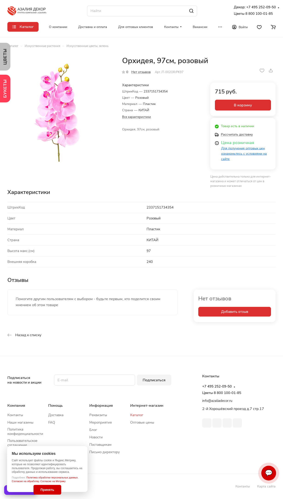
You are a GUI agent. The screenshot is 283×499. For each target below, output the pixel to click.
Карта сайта (266, 486)
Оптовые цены (142, 422)
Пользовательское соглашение (22, 442)
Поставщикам (100, 444)
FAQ (51, 422)
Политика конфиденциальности (25, 431)
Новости (96, 437)
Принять (47, 490)
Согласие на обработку (25, 481)
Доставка (55, 415)
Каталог (136, 415)
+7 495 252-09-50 (261, 7)
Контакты (15, 415)
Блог (93, 430)
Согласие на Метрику (53, 481)
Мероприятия (100, 422)
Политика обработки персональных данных (52, 477)
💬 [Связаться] (268, 473)
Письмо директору (104, 452)
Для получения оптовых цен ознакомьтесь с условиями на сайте (244, 153)
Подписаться (154, 380)
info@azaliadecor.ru (217, 400)
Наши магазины (20, 422)
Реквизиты (98, 415)
